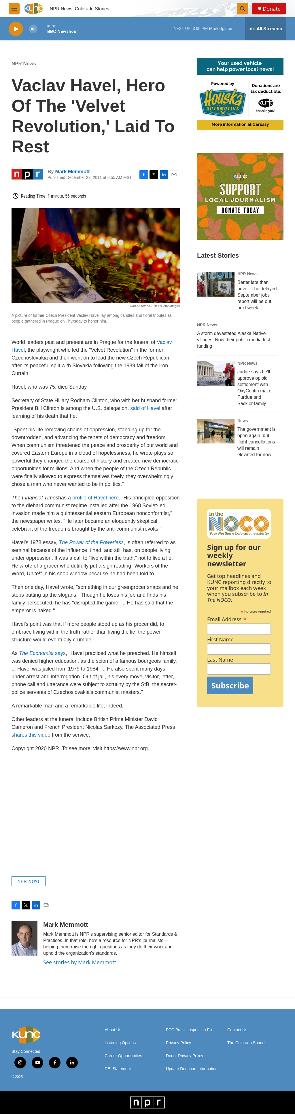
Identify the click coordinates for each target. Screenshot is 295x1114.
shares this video (31, 735)
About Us (113, 1030)
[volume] (33, 29)
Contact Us (237, 1030)
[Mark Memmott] (24, 938)
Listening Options (120, 1043)
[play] (15, 29)
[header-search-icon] (242, 8)
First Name (220, 639)
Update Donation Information (192, 1069)
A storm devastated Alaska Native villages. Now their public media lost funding (233, 340)
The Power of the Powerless (91, 542)
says (42, 653)
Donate (272, 9)
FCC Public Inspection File (189, 1030)
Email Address (227, 618)
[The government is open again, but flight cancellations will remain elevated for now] (216, 431)
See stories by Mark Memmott (79, 962)
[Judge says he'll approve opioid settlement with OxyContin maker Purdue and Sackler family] (216, 373)
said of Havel (145, 408)
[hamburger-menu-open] (14, 8)
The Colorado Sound (245, 1043)
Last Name (220, 660)
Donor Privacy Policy (184, 1056)
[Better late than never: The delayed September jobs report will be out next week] (216, 284)
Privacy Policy (178, 1043)
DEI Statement (118, 1069)
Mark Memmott (72, 171)
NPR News (24, 63)
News (242, 420)
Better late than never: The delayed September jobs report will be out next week (257, 295)
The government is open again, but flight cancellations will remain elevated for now (256, 442)
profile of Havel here (95, 498)
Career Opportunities (123, 1056)
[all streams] (265, 28)
